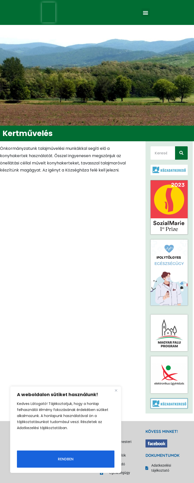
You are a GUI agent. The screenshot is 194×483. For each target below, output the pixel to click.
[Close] (116, 391)
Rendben (66, 459)
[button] (145, 12)
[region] (65, 429)
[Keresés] (181, 153)
